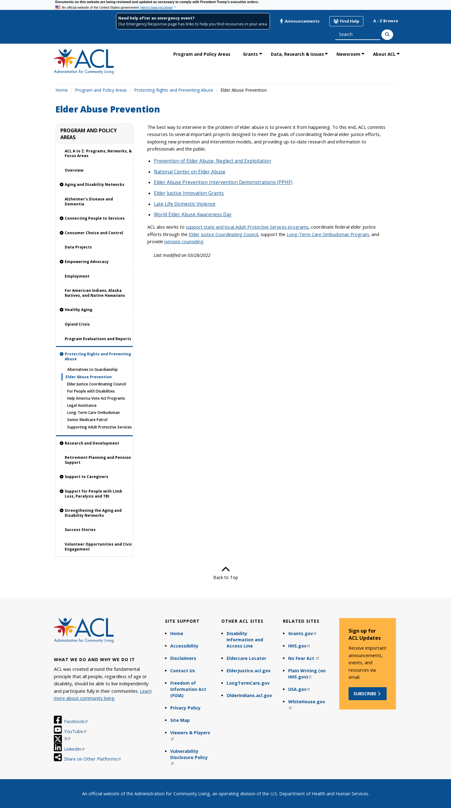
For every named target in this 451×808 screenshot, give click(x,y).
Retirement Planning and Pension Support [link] (98, 460)
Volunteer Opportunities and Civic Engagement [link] (98, 547)
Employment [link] (77, 276)
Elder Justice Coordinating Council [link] (96, 384)
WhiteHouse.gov (306, 704)
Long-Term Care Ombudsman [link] (93, 412)
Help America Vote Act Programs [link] (96, 398)
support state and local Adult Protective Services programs (247, 227)
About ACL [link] (384, 54)
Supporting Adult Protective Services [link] (99, 427)
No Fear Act (304, 658)
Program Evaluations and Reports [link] (98, 338)
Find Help (346, 21)
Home (61, 90)
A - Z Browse (385, 21)
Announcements (299, 21)
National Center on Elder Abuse (189, 172)
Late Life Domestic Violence (184, 204)
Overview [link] (74, 170)
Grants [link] (250, 54)
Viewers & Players (190, 735)
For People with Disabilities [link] (91, 391)
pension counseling (183, 241)
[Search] (387, 34)
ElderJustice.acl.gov (249, 671)
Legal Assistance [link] (82, 405)
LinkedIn (74, 749)
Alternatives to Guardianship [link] (92, 369)
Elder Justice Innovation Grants (189, 193)
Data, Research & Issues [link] (297, 54)
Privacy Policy (185, 708)
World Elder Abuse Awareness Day (193, 214)
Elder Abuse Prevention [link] (89, 377)
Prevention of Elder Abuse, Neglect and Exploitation (212, 161)
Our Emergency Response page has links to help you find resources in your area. (193, 24)
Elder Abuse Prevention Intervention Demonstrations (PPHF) (223, 182)
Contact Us (182, 671)
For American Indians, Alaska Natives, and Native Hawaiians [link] (95, 293)
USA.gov (299, 689)
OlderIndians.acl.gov (249, 695)
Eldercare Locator (246, 658)
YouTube (75, 731)
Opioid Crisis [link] (77, 324)
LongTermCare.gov (248, 683)
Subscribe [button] (367, 693)
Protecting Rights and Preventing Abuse (173, 90)
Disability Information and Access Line (245, 639)
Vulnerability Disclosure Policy (189, 756)
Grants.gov (302, 633)
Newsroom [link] (348, 54)
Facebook (76, 721)
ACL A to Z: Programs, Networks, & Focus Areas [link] (98, 153)
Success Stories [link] (80, 529)
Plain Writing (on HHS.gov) (307, 674)
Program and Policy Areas (101, 90)
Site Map (180, 720)
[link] (94, 185)
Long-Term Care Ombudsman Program (328, 234)
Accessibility (184, 646)
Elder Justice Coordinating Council (223, 234)
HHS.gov (299, 646)
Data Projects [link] (78, 247)
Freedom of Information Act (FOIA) (188, 689)
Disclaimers (183, 658)
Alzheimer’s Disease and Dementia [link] (89, 201)
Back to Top (225, 572)
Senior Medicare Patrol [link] (87, 419)
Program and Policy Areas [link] (201, 54)
